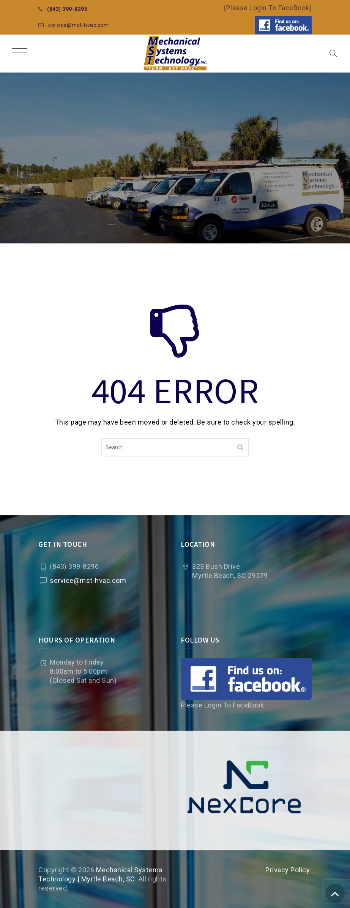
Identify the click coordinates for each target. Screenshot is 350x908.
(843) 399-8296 (67, 9)
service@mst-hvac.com (78, 25)
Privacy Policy (287, 870)
